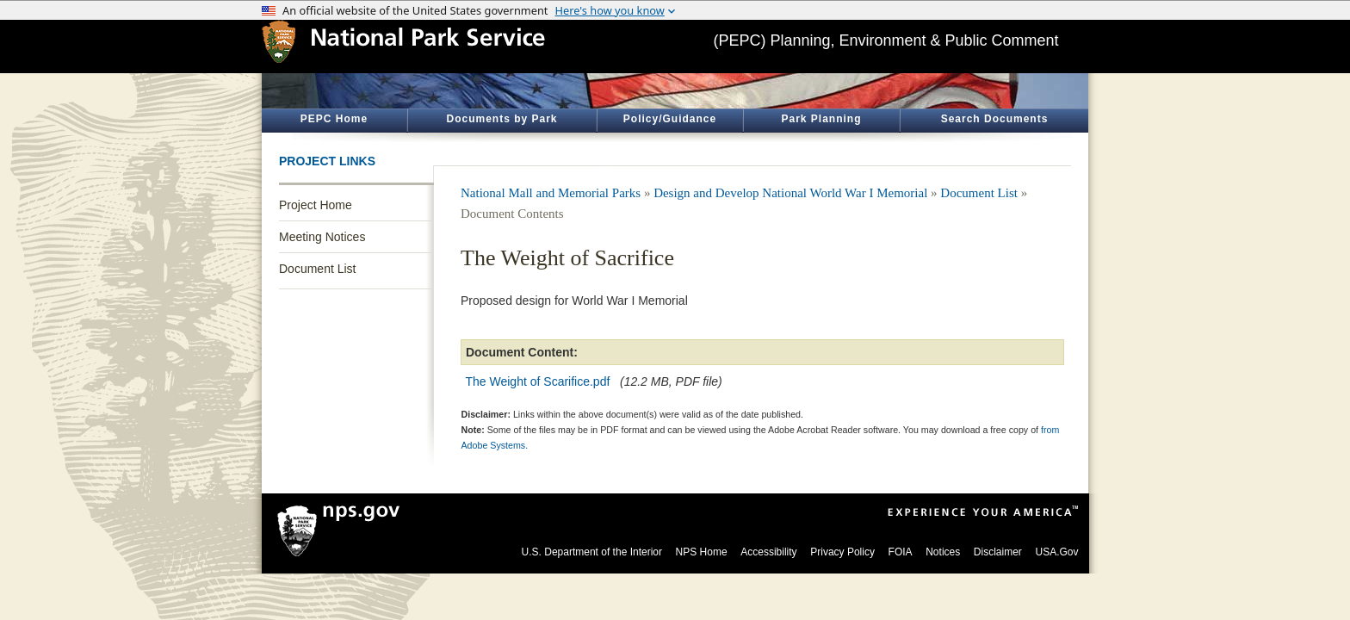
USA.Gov (1056, 552)
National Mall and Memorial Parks (551, 193)
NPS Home (702, 552)
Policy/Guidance (669, 119)
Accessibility (768, 552)
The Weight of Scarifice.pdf (538, 381)
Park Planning (821, 119)
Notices (943, 552)
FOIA (901, 552)
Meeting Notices (322, 237)
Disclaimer (998, 552)
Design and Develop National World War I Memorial (790, 193)
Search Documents (995, 119)
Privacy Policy (842, 552)
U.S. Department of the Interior (592, 552)
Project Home (315, 205)
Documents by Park (501, 119)
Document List (317, 269)
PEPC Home (334, 119)
